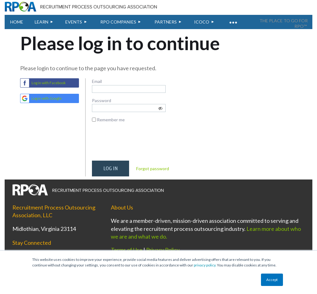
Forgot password (152, 168)
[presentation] (139, 144)
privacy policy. (205, 265)
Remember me (111, 119)
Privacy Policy (163, 249)
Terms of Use (126, 249)
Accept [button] (272, 279)
